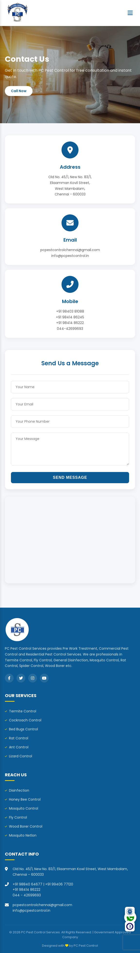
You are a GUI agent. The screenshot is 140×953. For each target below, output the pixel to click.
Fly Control (16, 817)
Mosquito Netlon (20, 835)
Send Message (70, 477)
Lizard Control (18, 756)
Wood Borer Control (23, 826)
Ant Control (16, 747)
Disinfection (17, 790)
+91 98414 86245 (70, 317)
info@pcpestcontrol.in (70, 255)
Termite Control (20, 711)
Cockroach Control (23, 720)
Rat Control (16, 738)
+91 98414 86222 (70, 322)
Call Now (18, 90)
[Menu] (130, 13)
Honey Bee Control (23, 799)
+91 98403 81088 (70, 311)
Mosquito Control (21, 808)
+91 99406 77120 (59, 884)
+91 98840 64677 (27, 884)
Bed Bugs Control (21, 729)
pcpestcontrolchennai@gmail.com (70, 249)
